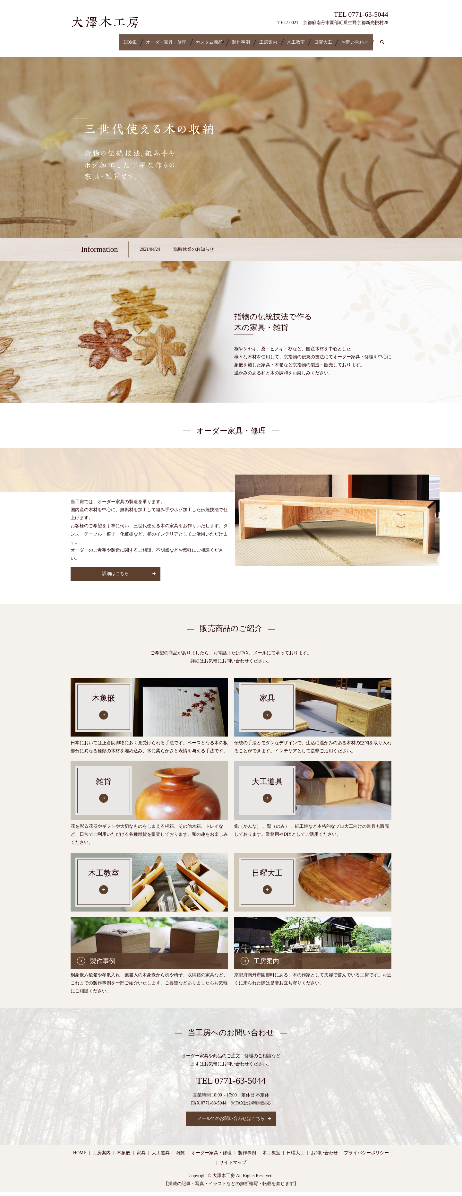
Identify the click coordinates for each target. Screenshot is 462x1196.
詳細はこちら (115, 577)
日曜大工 (334, 39)
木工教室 (297, 39)
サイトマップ (232, 1166)
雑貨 (180, 1157)
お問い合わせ (93, 49)
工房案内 (261, 39)
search (129, 49)
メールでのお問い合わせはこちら (231, 1122)
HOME (86, 39)
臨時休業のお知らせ (194, 253)
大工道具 (161, 1157)
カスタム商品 (183, 39)
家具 (141, 1157)
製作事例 (225, 39)
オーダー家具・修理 (132, 39)
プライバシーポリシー (366, 1157)
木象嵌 (123, 1157)
